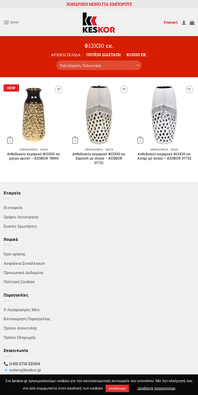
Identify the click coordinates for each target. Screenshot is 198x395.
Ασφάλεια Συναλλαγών (24, 263)
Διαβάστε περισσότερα (156, 388)
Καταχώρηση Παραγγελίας (27, 318)
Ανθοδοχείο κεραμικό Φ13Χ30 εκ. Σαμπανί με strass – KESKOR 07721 (99, 158)
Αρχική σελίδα (66, 54)
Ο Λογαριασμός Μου (22, 309)
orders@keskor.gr (25, 369)
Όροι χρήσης (15, 253)
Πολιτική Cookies (19, 281)
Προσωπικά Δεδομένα (23, 272)
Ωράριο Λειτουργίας (21, 216)
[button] (11, 22)
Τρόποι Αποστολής (20, 327)
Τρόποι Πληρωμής (20, 337)
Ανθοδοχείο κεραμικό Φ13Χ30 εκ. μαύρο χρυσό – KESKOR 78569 (34, 156)
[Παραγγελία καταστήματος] (98, 65)
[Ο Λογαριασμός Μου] (184, 22)
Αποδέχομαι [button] (117, 388)
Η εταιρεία (13, 207)
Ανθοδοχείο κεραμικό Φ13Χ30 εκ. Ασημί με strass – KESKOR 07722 (164, 156)
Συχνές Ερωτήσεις (20, 226)
